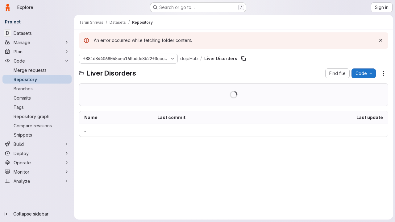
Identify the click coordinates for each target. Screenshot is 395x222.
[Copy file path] (243, 59)
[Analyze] (37, 181)
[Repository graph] (37, 116)
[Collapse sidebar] (37, 214)
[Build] (37, 144)
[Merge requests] (37, 70)
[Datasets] (37, 33)
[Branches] (37, 88)
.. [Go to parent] (85, 130)
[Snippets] (37, 134)
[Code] (37, 60)
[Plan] (37, 51)
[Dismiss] (380, 40)
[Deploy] (37, 153)
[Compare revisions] (37, 125)
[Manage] (37, 42)
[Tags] (37, 107)
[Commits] (37, 97)
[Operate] (37, 162)
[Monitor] (37, 171)
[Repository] (37, 79)
